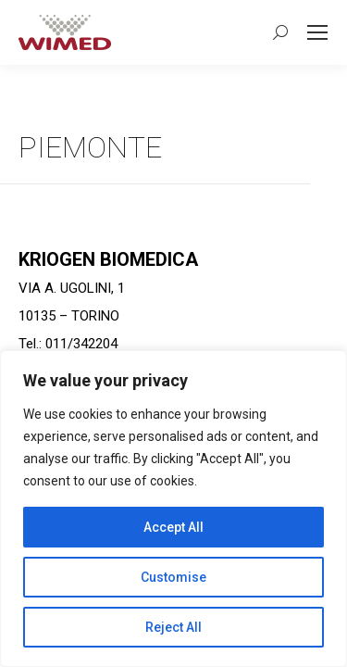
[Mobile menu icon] (317, 32)
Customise (173, 577)
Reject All (173, 627)
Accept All (173, 527)
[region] (173, 508)
